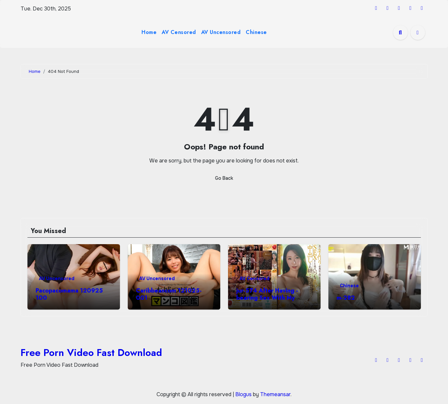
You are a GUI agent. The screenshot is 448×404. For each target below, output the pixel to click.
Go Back (224, 178)
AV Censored (179, 32)
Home (149, 32)
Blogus (243, 394)
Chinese (256, 32)
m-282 (346, 298)
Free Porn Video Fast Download (91, 352)
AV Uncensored (221, 32)
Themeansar (275, 394)
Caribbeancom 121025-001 (169, 294)
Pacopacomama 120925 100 (69, 294)
